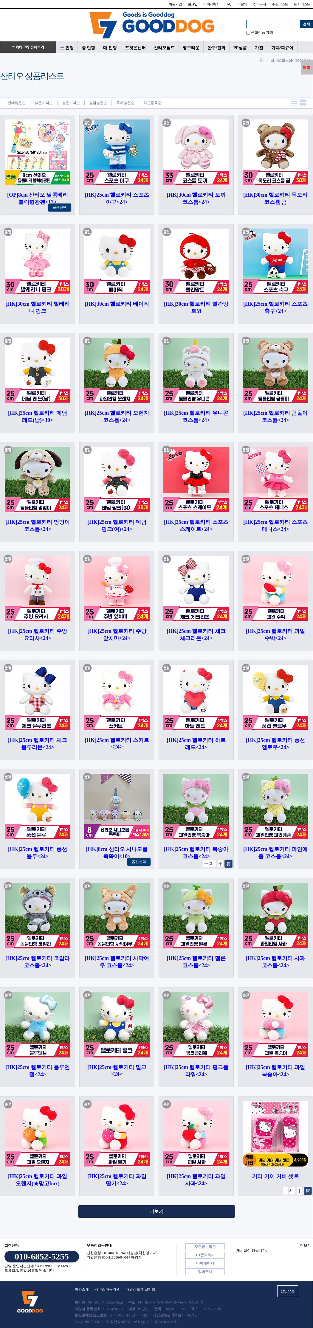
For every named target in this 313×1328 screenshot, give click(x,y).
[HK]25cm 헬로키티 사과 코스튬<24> (275, 961)
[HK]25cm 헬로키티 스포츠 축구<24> (275, 307)
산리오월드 (164, 47)
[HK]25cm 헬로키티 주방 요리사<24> (37, 634)
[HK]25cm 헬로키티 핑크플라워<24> (196, 1070)
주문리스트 (280, 4)
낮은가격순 (44, 103)
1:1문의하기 (205, 1255)
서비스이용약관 (107, 1289)
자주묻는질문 (205, 1247)
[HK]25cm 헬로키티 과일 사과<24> (196, 1179)
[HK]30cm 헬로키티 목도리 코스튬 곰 (275, 198)
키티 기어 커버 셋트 (275, 1176)
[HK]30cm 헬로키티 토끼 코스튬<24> (196, 198)
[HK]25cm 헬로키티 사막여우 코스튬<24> (117, 961)
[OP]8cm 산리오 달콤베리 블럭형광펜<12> (37, 198)
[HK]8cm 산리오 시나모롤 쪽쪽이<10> (117, 852)
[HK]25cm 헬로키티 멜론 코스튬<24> (196, 961)
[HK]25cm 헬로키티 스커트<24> (117, 743)
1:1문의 (242, 4)
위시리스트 (302, 4)
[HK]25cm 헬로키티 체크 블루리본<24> (37, 743)
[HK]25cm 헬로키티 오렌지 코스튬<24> (117, 416)
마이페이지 (211, 4)
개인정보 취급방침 (140, 1289)
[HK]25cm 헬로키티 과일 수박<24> (275, 634)
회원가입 (175, 4)
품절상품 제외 (262, 32)
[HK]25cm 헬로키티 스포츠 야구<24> (117, 198)
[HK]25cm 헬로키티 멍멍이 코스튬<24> (37, 525)
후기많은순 (125, 103)
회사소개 (82, 1289)
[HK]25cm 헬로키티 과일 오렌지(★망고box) (37, 1179)
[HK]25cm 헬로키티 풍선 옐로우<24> (275, 743)
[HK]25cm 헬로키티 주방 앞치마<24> (116, 634)
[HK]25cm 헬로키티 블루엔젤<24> (37, 1070)
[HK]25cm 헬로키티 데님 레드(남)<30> (37, 416)
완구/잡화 (216, 47)
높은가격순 (71, 103)
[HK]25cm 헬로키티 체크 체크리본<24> (196, 634)
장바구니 (259, 4)
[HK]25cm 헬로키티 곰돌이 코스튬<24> (275, 416)
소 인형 (67, 47)
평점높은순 (98, 103)
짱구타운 (191, 47)
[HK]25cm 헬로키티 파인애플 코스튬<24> (275, 852)
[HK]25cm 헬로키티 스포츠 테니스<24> (275, 525)
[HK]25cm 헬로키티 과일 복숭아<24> (275, 1070)
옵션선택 (59, 207)
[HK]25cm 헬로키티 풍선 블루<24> (37, 852)
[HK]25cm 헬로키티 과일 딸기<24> (116, 1179)
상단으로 (288, 1291)
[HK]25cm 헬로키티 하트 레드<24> (196, 743)
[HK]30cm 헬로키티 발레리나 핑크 (37, 307)
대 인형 (110, 47)
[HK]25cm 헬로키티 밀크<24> (116, 1070)
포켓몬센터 (135, 47)
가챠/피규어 (282, 47)
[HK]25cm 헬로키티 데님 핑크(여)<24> (116, 525)
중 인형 (88, 47)
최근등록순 (152, 103)
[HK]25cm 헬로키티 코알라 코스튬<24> (37, 961)
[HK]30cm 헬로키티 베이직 (117, 304)
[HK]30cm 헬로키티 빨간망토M (196, 307)
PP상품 (240, 47)
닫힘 (306, 68)
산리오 (294, 60)
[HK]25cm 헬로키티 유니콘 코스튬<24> (196, 416)
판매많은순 (17, 103)
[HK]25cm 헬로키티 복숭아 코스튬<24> (196, 852)
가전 (259, 47)
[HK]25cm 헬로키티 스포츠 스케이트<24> (196, 525)
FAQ (228, 4)
